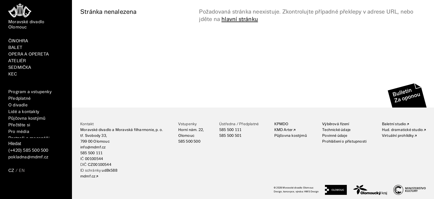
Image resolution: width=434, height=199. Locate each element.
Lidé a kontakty (23, 111)
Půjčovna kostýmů (26, 118)
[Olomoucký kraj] (370, 190)
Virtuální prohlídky (398, 136)
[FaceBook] (14, 186)
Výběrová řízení (335, 124)
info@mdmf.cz (92, 147)
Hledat (14, 143)
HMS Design (311, 191)
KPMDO (281, 124)
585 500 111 (91, 153)
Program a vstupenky (30, 92)
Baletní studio (394, 124)
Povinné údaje (334, 136)
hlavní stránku (239, 19)
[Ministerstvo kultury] (409, 190)
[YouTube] (52, 186)
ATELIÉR (17, 61)
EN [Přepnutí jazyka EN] (22, 170)
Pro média (18, 131)
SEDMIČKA (19, 67)
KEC (12, 74)
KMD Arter (283, 130)
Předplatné (19, 98)
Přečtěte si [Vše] (19, 125)
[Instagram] (26, 186)
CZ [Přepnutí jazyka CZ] (11, 170)
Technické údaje (336, 130)
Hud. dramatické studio (402, 130)
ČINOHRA (18, 41)
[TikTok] (39, 186)
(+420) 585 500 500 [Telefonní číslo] (28, 150)
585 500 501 (230, 136)
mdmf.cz (87, 176)
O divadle (18, 105)
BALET (15, 47)
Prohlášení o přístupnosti (344, 141)
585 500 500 (189, 141)
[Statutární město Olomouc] (336, 190)
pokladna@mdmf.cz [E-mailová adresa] (28, 157)
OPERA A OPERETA (28, 54)
